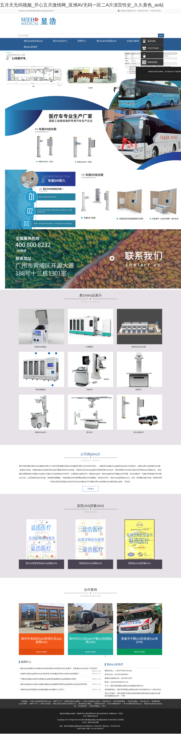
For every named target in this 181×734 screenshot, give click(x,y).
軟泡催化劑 (82, 706)
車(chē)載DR (138, 433)
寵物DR (138, 390)
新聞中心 (85, 41)
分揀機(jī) (89, 347)
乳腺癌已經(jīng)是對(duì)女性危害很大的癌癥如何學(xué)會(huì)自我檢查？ (50, 674)
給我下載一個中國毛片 (143, 77)
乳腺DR (89, 390)
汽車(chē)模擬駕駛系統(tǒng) (40, 702)
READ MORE (41, 652)
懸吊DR (89, 433)
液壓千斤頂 (57, 702)
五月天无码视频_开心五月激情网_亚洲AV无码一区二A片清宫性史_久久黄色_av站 (82, 5)
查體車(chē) (113, 714)
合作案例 (90, 590)
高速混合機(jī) (133, 702)
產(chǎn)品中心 (62, 41)
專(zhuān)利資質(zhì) (111, 41)
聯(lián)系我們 (31, 47)
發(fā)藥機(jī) (41, 390)
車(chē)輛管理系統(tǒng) (132, 704)
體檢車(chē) (81, 714)
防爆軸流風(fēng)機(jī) (72, 702)
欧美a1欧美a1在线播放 (167, 77)
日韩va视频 (155, 77)
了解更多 (90, 489)
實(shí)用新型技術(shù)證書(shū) (41, 563)
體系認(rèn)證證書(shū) (139, 563)
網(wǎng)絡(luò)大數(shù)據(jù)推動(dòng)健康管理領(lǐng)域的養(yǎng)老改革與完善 (53, 685)
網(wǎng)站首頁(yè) (34, 41)
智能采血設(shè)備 (138, 347)
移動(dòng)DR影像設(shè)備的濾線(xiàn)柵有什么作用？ (42, 690)
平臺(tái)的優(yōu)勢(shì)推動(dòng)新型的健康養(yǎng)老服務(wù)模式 (48, 679)
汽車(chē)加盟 (45, 704)
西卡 (104, 706)
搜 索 (161, 35)
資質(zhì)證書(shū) (90, 506)
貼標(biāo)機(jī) (40, 347)
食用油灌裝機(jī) (119, 702)
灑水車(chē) (145, 702)
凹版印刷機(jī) (95, 706)
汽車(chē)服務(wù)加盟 (91, 702)
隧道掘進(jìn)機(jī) (85, 704)
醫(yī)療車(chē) (91, 714)
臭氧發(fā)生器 (99, 704)
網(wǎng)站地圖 (93, 723)
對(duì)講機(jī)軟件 (114, 704)
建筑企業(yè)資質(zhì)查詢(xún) (64, 704)
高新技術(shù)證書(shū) (90, 563)
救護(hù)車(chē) (92, 716)
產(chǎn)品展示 (90, 296)
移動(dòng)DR (40, 433)
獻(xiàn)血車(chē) (102, 714)
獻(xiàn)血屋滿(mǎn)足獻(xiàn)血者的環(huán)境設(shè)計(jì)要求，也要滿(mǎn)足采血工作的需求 (58, 669)
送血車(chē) (106, 702)
